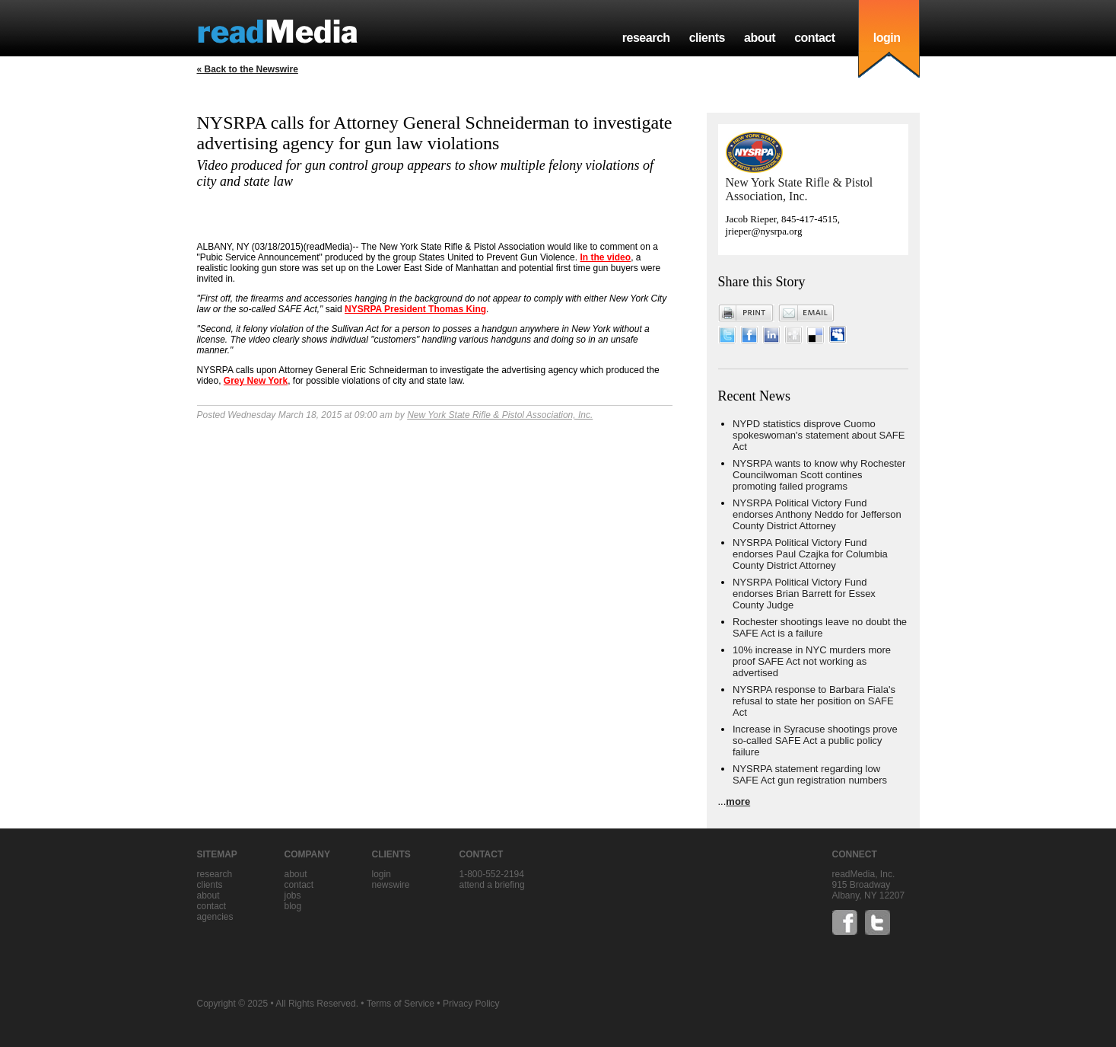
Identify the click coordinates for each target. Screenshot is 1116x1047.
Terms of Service (400, 1003)
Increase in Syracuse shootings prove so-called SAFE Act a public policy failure (815, 740)
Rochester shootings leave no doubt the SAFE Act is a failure (820, 627)
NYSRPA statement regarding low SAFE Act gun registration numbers (810, 774)
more (738, 801)
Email (806, 313)
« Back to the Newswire (247, 69)
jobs (293, 895)
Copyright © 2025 (233, 1003)
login (887, 37)
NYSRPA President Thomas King (415, 309)
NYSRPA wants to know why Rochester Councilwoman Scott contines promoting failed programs (819, 475)
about (759, 37)
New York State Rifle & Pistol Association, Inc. (500, 415)
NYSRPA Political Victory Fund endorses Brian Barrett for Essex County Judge (804, 593)
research (646, 37)
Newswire (391, 884)
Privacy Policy (471, 1003)
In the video (605, 257)
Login (381, 874)
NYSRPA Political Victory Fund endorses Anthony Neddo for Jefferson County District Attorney (817, 514)
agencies (215, 916)
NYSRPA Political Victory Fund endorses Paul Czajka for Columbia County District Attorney (810, 554)
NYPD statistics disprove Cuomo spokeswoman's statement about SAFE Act (819, 435)
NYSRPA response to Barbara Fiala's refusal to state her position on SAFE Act (814, 701)
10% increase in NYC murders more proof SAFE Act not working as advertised (812, 661)
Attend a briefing (492, 884)
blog (293, 906)
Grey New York (256, 380)
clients (707, 37)
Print (746, 313)
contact (814, 37)
